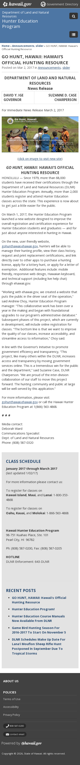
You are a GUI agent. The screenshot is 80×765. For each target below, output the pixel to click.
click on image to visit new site (40, 159)
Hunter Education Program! (33, 609)
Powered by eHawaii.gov (22, 745)
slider (39, 45)
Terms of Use (11, 699)
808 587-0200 (17, 725)
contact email (17, 734)
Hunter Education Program (20, 23)
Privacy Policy (11, 715)
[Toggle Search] (73, 16)
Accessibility (11, 707)
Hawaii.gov (16, 4)
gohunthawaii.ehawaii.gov (20, 402)
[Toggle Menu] (73, 34)
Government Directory (62, 4)
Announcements (23, 45)
